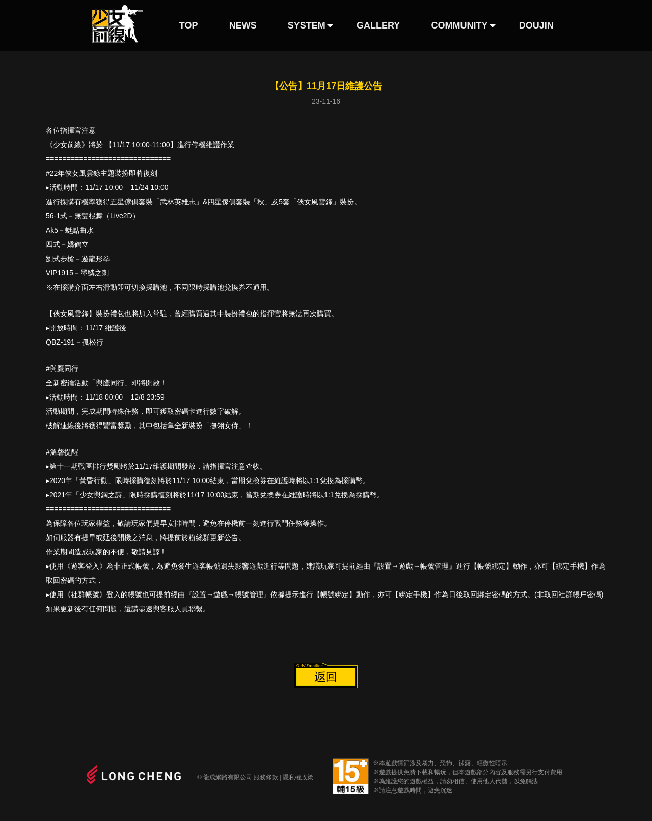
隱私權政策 (298, 777)
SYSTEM (306, 25)
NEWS (243, 25)
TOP (188, 25)
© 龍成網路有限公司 (224, 777)
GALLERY (378, 25)
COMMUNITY (459, 25)
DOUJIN (536, 25)
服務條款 (266, 777)
